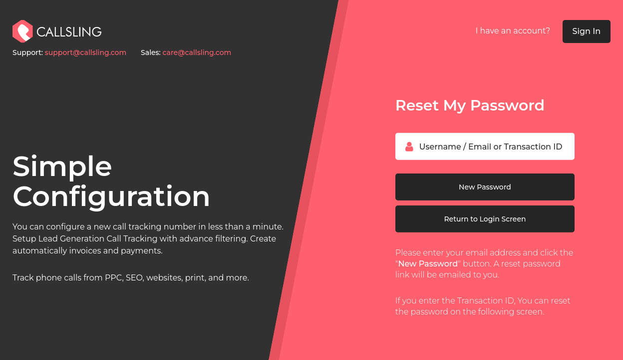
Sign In (587, 31)
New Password (485, 187)
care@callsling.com (197, 52)
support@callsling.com (85, 52)
